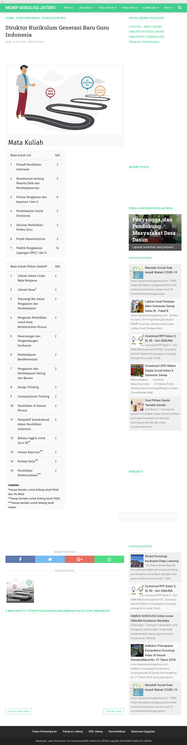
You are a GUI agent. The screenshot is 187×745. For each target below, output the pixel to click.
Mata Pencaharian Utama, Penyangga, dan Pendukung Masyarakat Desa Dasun (154, 219)
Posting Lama (113, 711)
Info (166, 8)
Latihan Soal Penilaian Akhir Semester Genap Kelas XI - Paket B (160, 306)
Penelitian (128, 8)
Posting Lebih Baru (19, 711)
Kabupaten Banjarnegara (144, 41)
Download (149, 8)
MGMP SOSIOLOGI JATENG (30, 7)
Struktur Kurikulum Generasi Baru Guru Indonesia (19, 596)
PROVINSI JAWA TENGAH (145, 26)
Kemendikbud (117, 731)
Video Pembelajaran (44, 731)
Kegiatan (85, 8)
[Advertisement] (65, 55)
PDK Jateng (96, 731)
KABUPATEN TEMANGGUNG (147, 37)
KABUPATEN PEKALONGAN (146, 31)
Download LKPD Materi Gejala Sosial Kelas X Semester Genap (160, 370)
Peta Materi (106, 8)
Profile (68, 8)
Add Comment (35, 41)
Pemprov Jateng (73, 731)
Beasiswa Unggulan (143, 731)
